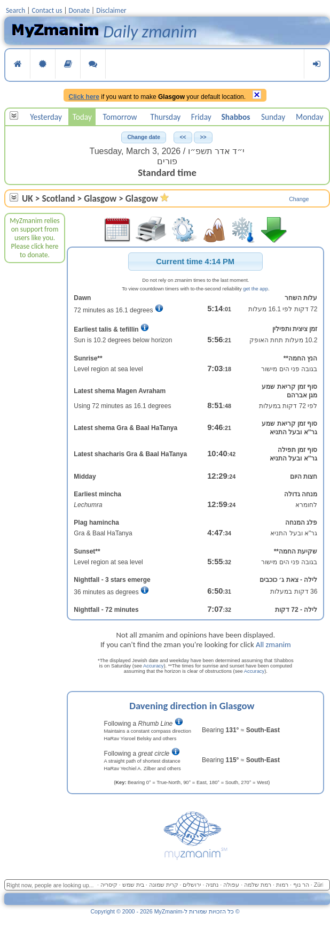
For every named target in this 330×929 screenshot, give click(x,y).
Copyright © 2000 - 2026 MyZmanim (164, 911)
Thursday (165, 117)
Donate (79, 10)
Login (316, 64)
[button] (143, 137)
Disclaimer (111, 10)
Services (42, 64)
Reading (68, 64)
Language (93, 64)
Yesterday (46, 117)
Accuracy (153, 666)
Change (299, 199)
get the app (255, 288)
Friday (201, 117)
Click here (84, 97)
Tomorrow (120, 117)
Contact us (47, 10)
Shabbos (236, 117)
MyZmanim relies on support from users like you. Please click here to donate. (35, 237)
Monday (309, 117)
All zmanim (273, 644)
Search (15, 10)
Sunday (273, 117)
